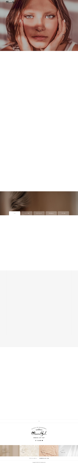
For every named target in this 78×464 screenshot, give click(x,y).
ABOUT (30, 2)
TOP (26, 2)
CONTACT (51, 2)
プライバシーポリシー (33, 458)
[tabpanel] (39, 25)
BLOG (45, 2)
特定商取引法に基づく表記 (44, 458)
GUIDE (35, 2)
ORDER (40, 2)
